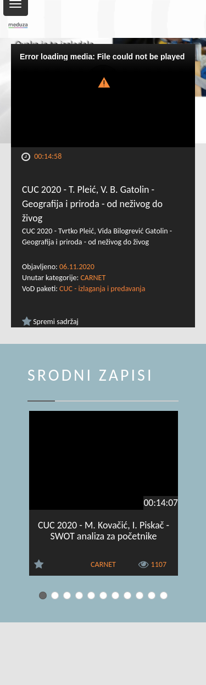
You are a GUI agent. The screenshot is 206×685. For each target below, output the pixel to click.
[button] (103, 81)
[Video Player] (103, 95)
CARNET (92, 277)
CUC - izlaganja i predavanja (102, 288)
